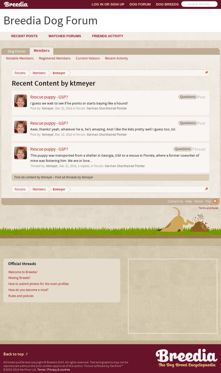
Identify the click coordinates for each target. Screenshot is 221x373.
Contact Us (175, 201)
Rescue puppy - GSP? (49, 97)
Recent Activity (116, 58)
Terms (41, 370)
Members (41, 50)
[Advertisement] (173, 296)
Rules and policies (20, 296)
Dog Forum (140, 4)
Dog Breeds (167, 4)
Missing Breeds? (19, 278)
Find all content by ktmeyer (33, 177)
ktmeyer (48, 108)
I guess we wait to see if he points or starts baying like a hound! (79, 103)
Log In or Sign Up (108, 4)
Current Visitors (88, 58)
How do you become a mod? (28, 290)
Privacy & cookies (58, 370)
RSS (215, 201)
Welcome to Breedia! (23, 272)
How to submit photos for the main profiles (38, 284)
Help (188, 201)
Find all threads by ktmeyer (74, 177)
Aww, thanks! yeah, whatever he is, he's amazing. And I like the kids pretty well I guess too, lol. (103, 129)
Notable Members (20, 58)
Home (198, 201)
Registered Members (55, 58)
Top (208, 201)
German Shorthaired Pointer (107, 108)
